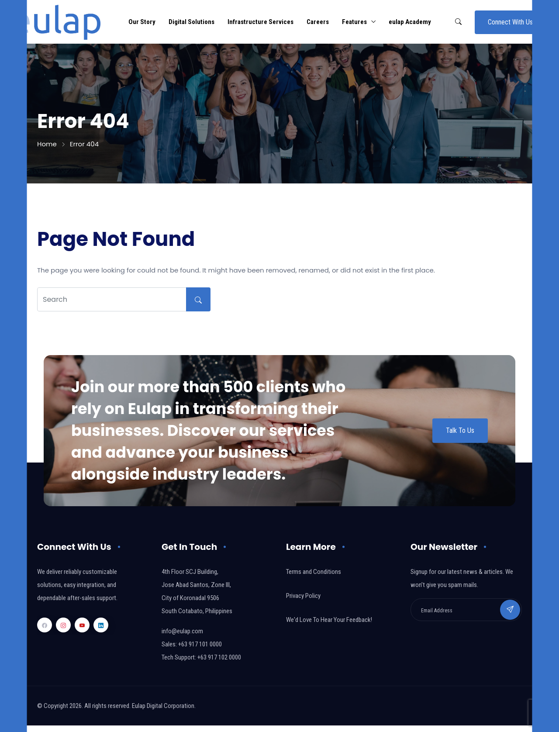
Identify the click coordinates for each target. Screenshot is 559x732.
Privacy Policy (303, 596)
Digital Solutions (191, 22)
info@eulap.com (182, 631)
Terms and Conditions (313, 572)
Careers (318, 22)
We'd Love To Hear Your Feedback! (329, 620)
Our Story (141, 22)
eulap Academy (410, 22)
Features (354, 22)
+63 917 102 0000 (219, 657)
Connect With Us (510, 22)
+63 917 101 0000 (200, 644)
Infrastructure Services (260, 22)
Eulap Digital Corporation (163, 706)
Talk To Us (460, 430)
